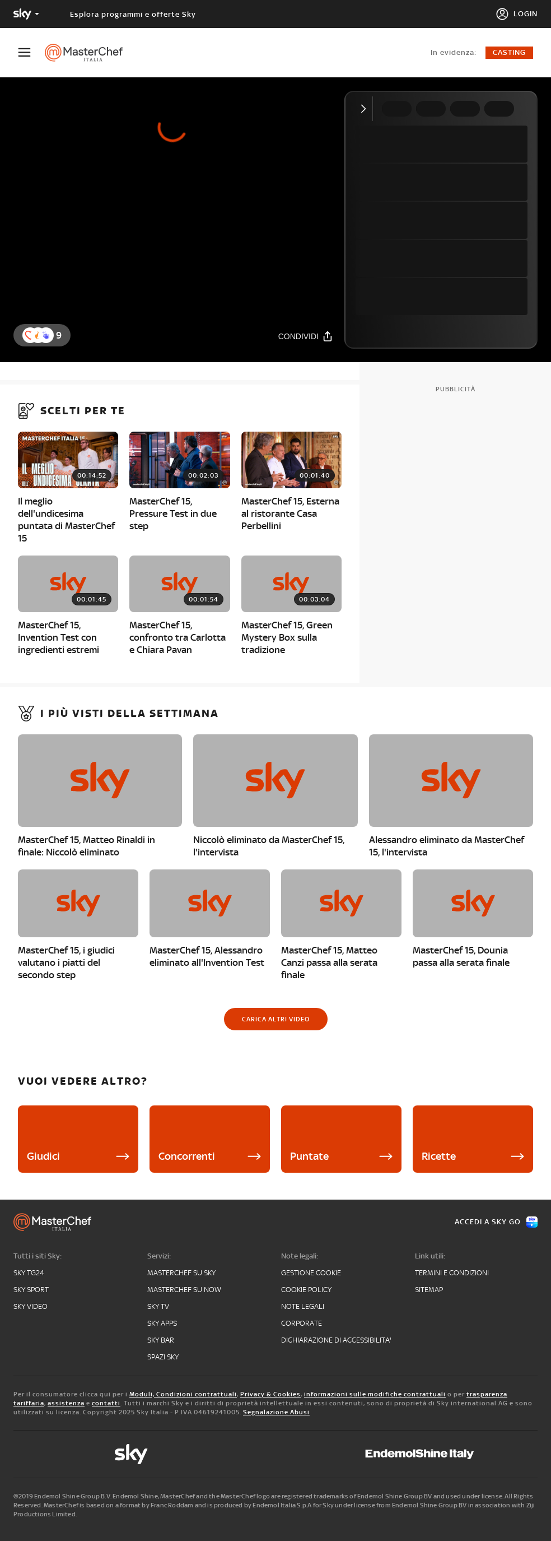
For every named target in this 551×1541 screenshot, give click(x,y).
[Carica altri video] (276, 1019)
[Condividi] (305, 336)
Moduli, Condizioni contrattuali (183, 1394)
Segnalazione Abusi (276, 1412)
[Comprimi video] (366, 108)
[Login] (517, 14)
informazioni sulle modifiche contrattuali (375, 1394)
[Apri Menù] (31, 52)
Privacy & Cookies (270, 1394)
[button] (46, 335)
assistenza (66, 1403)
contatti (106, 1403)
